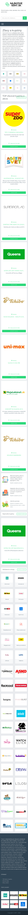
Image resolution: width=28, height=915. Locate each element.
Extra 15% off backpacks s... (14, 548)
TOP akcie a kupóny (7, 879)
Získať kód (14, 192)
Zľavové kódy (5, 881)
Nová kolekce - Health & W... (14, 317)
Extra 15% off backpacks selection (14, 550)
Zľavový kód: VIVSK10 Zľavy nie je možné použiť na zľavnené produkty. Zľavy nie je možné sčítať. (14, 182)
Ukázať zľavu (14, 146)
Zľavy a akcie (5, 882)
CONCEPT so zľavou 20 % (14, 409)
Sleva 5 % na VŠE (14, 363)
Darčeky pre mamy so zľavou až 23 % (14, 227)
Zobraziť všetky (21, 97)
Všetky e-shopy (21, 569)
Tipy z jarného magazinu (14, 132)
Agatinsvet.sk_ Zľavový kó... (14, 178)
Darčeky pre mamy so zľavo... (14, 224)
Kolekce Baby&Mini (14, 455)
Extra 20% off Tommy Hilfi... (14, 270)
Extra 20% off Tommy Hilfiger (14, 273)
